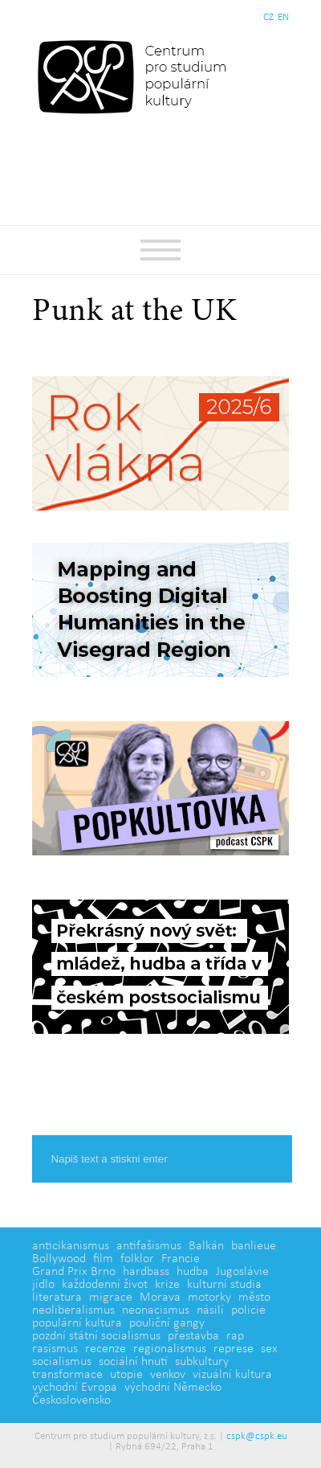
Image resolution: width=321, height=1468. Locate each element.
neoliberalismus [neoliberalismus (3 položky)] (73, 1310)
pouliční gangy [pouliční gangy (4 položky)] (167, 1323)
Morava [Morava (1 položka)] (160, 1297)
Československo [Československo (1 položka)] (71, 1400)
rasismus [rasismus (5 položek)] (55, 1349)
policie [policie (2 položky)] (248, 1310)
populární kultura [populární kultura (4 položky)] (77, 1323)
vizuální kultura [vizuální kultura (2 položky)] (232, 1374)
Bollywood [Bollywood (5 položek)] (59, 1259)
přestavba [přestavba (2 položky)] (193, 1336)
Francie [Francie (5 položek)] (180, 1259)
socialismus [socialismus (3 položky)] (61, 1361)
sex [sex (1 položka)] (269, 1349)
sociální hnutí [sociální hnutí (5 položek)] (133, 1361)
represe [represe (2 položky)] (233, 1349)
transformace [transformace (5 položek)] (67, 1374)
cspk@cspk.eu (256, 1436)
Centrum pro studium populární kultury (135, 76)
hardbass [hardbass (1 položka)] (146, 1271)
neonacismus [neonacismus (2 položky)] (155, 1310)
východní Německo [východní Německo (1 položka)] (172, 1387)
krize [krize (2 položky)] (167, 1284)
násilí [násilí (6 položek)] (210, 1310)
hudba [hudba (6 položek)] (193, 1271)
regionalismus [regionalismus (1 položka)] (169, 1349)
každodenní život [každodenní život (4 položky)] (105, 1284)
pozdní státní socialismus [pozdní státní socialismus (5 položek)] (96, 1336)
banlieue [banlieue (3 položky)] (253, 1246)
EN (283, 17)
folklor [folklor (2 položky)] (137, 1259)
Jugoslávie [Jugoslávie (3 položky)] (242, 1271)
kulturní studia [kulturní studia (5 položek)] (224, 1284)
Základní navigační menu (160, 250)
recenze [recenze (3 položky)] (105, 1349)
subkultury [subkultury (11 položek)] (202, 1361)
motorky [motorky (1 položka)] (209, 1297)
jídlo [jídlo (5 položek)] (43, 1284)
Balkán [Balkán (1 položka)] (206, 1246)
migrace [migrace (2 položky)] (110, 1297)
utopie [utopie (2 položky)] (126, 1374)
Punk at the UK (134, 313)
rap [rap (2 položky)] (235, 1336)
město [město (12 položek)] (254, 1297)
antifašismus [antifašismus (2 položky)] (148, 1246)
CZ (268, 17)
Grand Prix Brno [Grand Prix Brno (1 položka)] (74, 1271)
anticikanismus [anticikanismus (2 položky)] (70, 1246)
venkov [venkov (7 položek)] (167, 1374)
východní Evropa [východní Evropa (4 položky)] (74, 1387)
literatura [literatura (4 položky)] (57, 1297)
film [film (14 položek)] (103, 1259)
